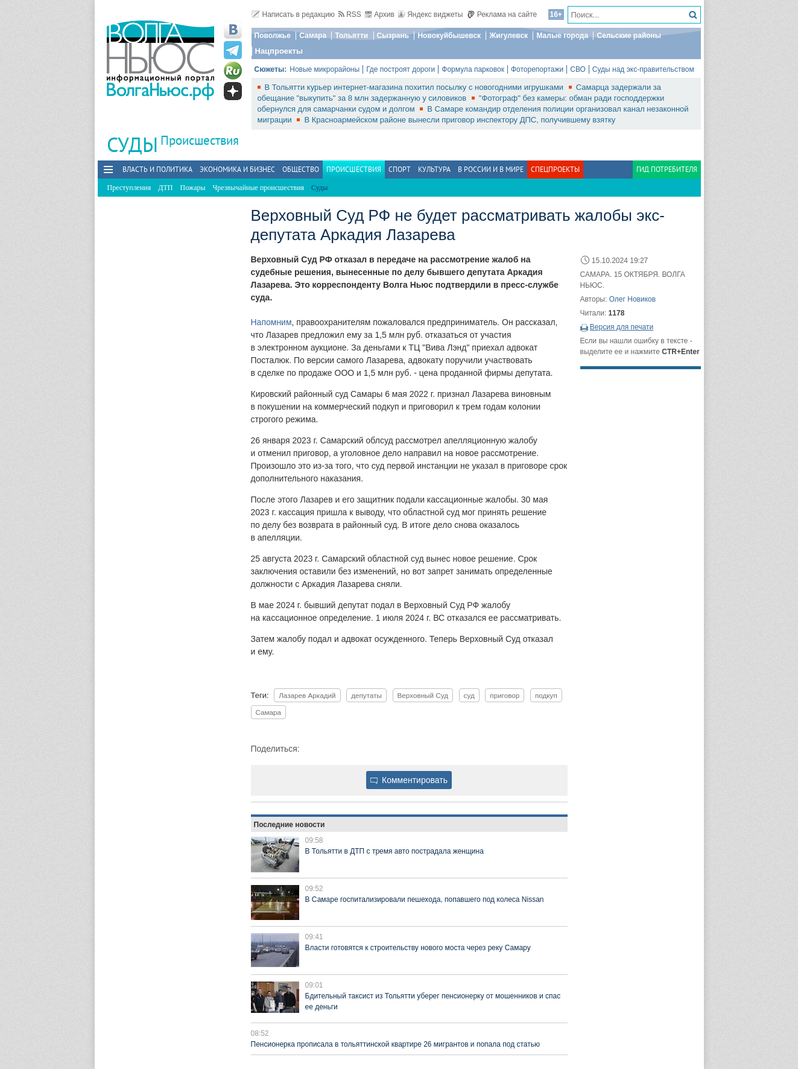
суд (469, 695)
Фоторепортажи (537, 69)
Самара (312, 35)
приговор (504, 695)
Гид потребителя (666, 169)
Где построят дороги (400, 69)
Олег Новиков (632, 299)
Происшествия (199, 140)
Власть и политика (157, 169)
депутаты (366, 695)
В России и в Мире (491, 169)
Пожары (193, 187)
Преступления (129, 187)
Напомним (271, 322)
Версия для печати (621, 327)
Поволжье (273, 35)
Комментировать (409, 780)
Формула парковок (473, 69)
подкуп (546, 695)
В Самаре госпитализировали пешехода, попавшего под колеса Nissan (424, 899)
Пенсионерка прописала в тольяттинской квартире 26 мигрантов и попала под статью (395, 1044)
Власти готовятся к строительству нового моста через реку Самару (418, 948)
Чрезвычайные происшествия (259, 187)
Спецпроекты (555, 169)
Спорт (399, 169)
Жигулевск (508, 35)
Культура (434, 169)
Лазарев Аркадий (307, 695)
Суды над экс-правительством (643, 69)
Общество (300, 169)
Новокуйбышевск (449, 35)
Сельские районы (629, 35)
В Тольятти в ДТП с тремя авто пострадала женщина (394, 851)
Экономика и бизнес (237, 169)
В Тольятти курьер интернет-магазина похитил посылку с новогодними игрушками (415, 87)
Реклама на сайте (502, 14)
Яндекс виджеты (430, 14)
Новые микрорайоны (324, 69)
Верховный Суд (422, 695)
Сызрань (393, 35)
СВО (578, 69)
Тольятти (351, 35)
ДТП (165, 187)
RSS (349, 14)
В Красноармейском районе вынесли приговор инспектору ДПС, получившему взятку (459, 119)
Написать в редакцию (293, 14)
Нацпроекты (279, 51)
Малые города (562, 35)
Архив (379, 14)
